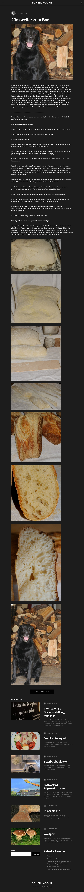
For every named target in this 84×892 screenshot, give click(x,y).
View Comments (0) (41, 691)
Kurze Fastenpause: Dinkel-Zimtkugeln (59, 870)
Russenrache (52, 811)
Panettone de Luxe (53, 856)
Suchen (13, 850)
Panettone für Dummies (54, 859)
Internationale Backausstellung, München (54, 712)
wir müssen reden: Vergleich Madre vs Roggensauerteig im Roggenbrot (59, 863)
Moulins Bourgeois (55, 738)
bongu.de (69, 129)
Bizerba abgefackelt (56, 761)
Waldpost (49, 834)
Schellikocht (42, 3)
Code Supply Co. (48, 886)
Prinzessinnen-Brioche (54, 867)
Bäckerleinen (59, 151)
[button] (81, 2)
